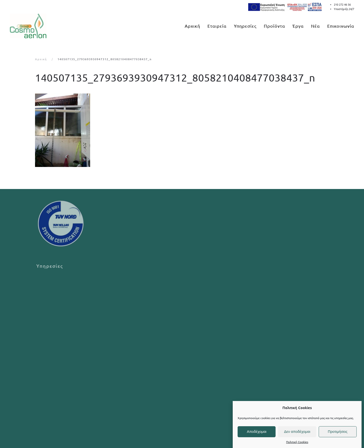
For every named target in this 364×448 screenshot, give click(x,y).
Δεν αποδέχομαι (297, 431)
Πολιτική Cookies (297, 442)
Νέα (315, 25)
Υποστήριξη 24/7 (344, 9)
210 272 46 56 (342, 4)
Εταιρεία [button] (217, 25)
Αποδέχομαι (257, 431)
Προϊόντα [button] (274, 25)
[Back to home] (28, 26)
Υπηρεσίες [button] (245, 25)
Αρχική (192, 25)
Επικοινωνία (340, 25)
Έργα (298, 25)
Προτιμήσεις (337, 431)
